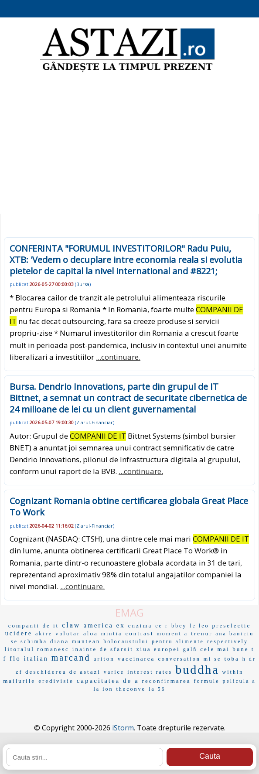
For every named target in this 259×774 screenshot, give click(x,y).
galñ (190, 649)
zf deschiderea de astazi (58, 671)
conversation (179, 659)
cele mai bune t (227, 649)
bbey (179, 626)
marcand (71, 657)
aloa (90, 633)
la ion (103, 689)
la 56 (157, 689)
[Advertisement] (129, 144)
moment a (172, 634)
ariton (104, 658)
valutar (67, 633)
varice (114, 672)
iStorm (123, 728)
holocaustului (126, 641)
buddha (197, 669)
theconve (131, 689)
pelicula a (239, 681)
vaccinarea (136, 658)
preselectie (231, 625)
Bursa (82, 284)
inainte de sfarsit (102, 649)
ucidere (18, 633)
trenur (201, 633)
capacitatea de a (108, 680)
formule (206, 681)
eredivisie (56, 681)
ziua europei (158, 649)
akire (43, 634)
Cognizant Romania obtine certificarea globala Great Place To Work (129, 506)
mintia (112, 634)
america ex (104, 625)
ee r (161, 626)
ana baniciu (234, 634)
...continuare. (118, 357)
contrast (139, 633)
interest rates (149, 672)
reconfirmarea (166, 681)
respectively (227, 641)
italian (36, 658)
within (233, 672)
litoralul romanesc (37, 649)
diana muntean (75, 641)
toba (231, 658)
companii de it (33, 625)
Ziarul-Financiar (94, 422)
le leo (199, 626)
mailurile (19, 681)
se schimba (29, 641)
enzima (140, 625)
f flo (11, 658)
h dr (249, 659)
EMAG (129, 612)
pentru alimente (178, 641)
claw (71, 625)
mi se (213, 659)
